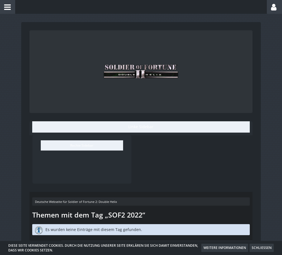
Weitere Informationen (225, 247)
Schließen (262, 247)
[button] (7, 7)
